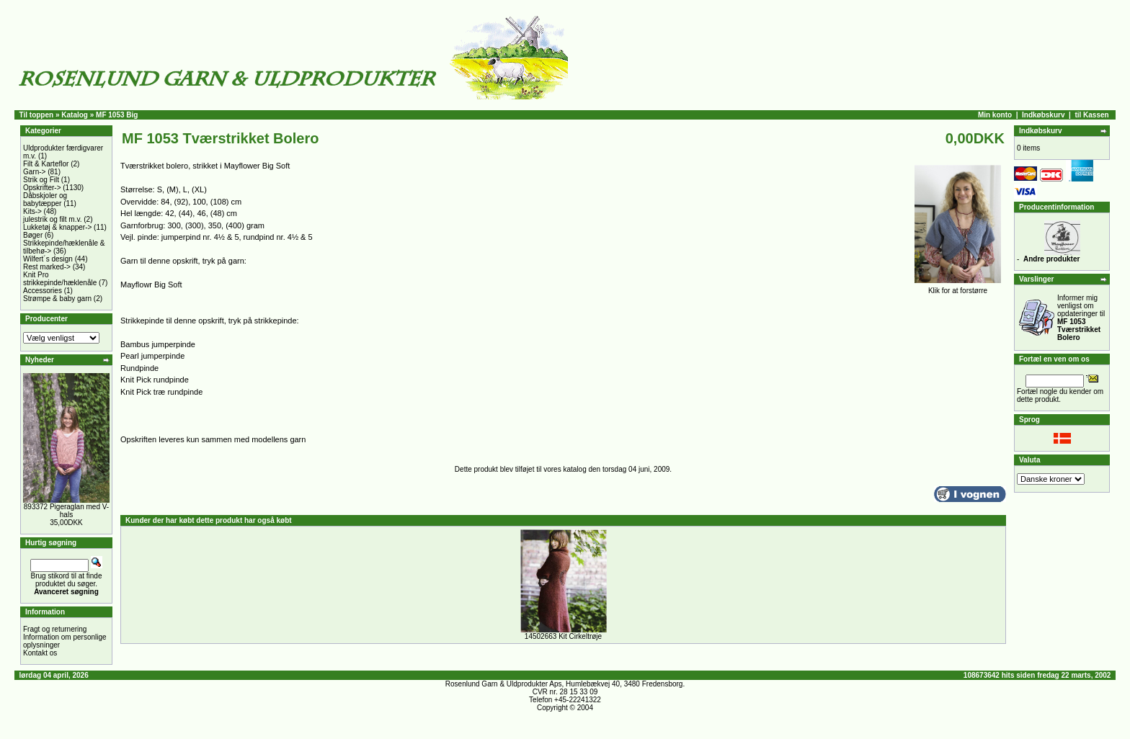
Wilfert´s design (48, 259)
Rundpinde (139, 368)
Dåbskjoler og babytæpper (45, 199)
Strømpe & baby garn (57, 299)
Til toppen (36, 115)
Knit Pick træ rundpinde (161, 392)
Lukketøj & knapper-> (57, 227)
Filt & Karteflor (45, 164)
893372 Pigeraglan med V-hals (66, 511)
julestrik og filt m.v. (52, 219)
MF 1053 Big (117, 115)
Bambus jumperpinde (157, 344)
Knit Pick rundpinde (154, 379)
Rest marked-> (47, 267)
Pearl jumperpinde (152, 355)
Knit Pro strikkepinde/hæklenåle (60, 279)
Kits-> (32, 211)
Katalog (74, 115)
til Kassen (1091, 115)
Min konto (995, 115)
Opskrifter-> (42, 188)
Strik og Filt (41, 180)
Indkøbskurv (1043, 115)
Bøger (33, 235)
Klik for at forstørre (958, 287)
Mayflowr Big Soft (151, 284)
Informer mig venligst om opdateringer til (1081, 317)
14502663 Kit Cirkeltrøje (563, 636)
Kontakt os (40, 653)
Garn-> (34, 172)
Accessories (42, 291)
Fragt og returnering (54, 629)
